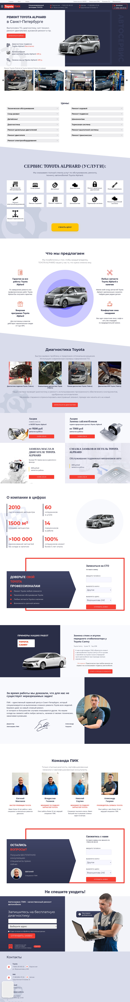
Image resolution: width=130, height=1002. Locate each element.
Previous (3, 80)
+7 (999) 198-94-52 (120, 8)
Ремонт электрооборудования (22, 140)
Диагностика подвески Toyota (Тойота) (20, 386)
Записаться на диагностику (65, 405)
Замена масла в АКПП (79, 1)
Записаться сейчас (16, 35)
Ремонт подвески (80, 114)
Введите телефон (93, 576)
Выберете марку (92, 586)
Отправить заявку (101, 607)
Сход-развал (14, 114)
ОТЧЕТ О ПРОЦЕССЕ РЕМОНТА (100, 671)
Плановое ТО (106, 1)
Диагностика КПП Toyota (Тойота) (109, 386)
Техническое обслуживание (21, 108)
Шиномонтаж (117, 1)
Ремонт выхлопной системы (85, 130)
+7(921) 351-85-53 (67, 5)
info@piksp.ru (17, 988)
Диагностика (14, 124)
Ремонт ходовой (79, 108)
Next (127, 80)
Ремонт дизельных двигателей (22, 130)
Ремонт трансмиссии (82, 135)
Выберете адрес (92, 596)
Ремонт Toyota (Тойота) (12, 68)
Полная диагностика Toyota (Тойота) (79, 386)
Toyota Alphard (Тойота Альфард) (34, 68)
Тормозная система (81, 124)
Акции (27, 1)
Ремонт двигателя (16, 135)
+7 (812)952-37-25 (93, 5)
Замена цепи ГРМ (94, 1)
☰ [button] (2, 6)
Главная (11, 1)
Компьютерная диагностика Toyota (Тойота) (50, 387)
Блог (19, 1)
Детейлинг (13, 119)
